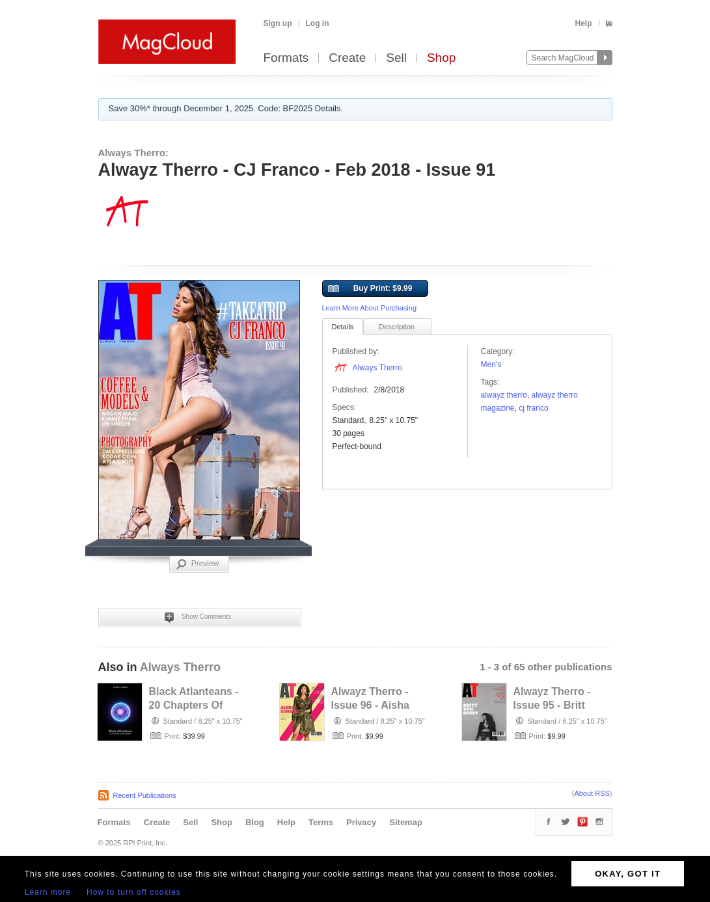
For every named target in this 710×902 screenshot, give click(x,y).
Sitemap (405, 822)
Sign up (278, 23)
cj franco (533, 408)
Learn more (48, 892)
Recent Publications (144, 795)
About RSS (591, 793)
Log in (317, 23)
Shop (441, 58)
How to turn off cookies (134, 892)
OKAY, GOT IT (628, 874)
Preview (197, 564)
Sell (396, 58)
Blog (254, 822)
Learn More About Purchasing (369, 308)
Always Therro (377, 367)
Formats (286, 58)
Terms (320, 822)
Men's (491, 364)
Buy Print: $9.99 (370, 289)
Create (347, 58)
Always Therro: (133, 152)
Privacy (361, 822)
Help (583, 23)
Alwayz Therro (504, 395)
